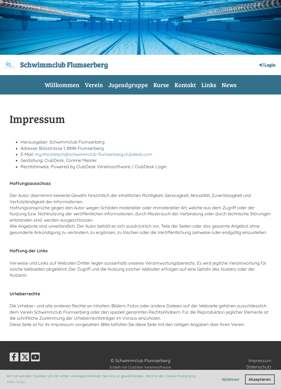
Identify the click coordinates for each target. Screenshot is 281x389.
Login (267, 65)
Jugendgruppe (128, 85)
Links (208, 85)
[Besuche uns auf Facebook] (14, 358)
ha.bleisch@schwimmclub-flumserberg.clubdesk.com (98, 154)
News (229, 85)
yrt (41, 154)
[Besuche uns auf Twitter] (24, 358)
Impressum (259, 360)
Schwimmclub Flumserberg (64, 64)
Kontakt (185, 85)
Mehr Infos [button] (16, 382)
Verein (94, 85)
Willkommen (62, 85)
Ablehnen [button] (230, 379)
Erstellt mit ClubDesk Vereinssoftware (140, 367)
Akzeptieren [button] (260, 379)
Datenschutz (258, 367)
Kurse (161, 85)
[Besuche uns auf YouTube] (35, 358)
